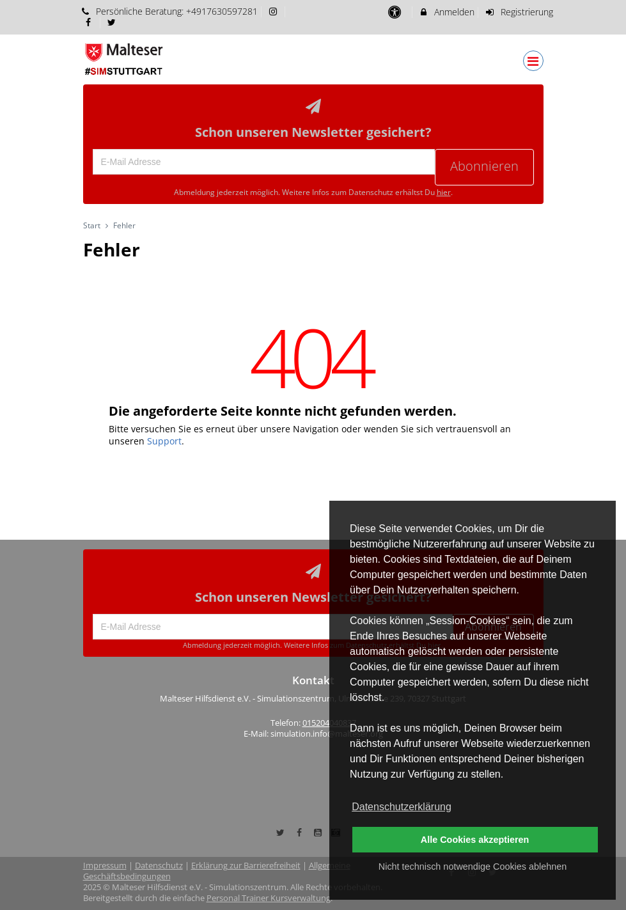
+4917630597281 (222, 11)
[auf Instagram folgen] (274, 11)
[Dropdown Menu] (533, 61)
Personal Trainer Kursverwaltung (269, 898)
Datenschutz (159, 865)
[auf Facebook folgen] (90, 22)
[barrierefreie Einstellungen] (396, 12)
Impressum (105, 865)
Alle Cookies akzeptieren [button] (475, 840)
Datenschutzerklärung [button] (401, 806)
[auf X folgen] (113, 22)
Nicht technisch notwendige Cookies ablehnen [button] (473, 866)
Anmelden (446, 12)
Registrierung (518, 12)
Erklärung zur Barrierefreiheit (246, 865)
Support (164, 441)
